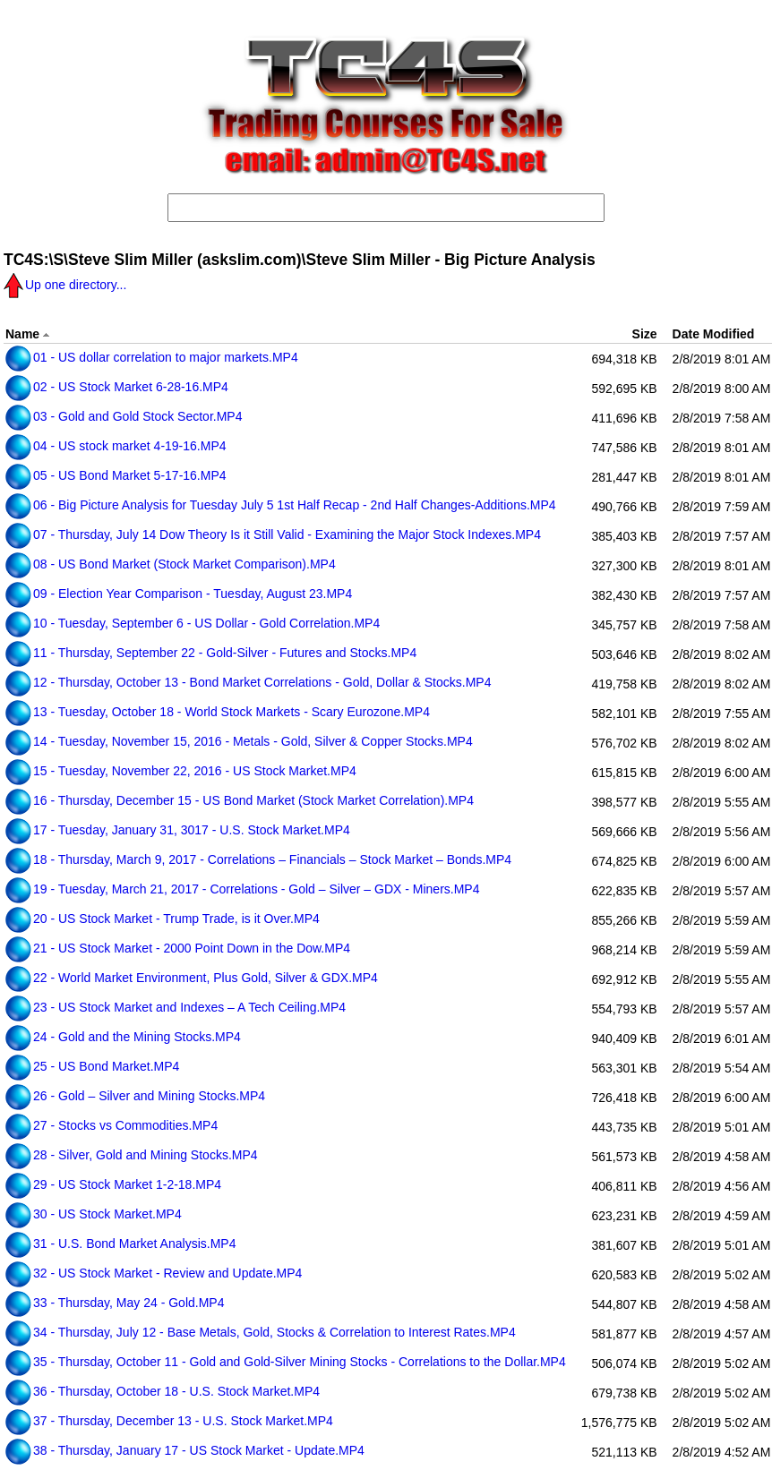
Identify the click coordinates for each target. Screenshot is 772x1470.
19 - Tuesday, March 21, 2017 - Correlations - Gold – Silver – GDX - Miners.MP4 (242, 889)
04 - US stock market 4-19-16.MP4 (116, 446)
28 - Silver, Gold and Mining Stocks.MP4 (131, 1155)
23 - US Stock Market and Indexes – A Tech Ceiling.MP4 (175, 1007)
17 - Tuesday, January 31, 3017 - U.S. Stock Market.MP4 (177, 830)
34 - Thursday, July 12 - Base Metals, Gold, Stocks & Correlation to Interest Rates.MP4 (260, 1332)
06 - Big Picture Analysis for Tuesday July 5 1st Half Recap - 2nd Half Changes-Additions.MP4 (280, 505)
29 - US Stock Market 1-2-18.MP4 (113, 1184)
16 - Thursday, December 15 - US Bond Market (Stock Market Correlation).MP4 (239, 800)
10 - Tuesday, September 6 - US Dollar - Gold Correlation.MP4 (192, 623)
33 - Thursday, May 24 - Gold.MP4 (114, 1302)
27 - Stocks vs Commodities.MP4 (111, 1125)
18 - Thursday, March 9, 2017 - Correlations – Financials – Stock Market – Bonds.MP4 (258, 859)
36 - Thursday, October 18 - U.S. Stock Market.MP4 (162, 1391)
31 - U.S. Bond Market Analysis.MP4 (120, 1243)
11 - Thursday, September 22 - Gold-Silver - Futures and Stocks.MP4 (210, 652)
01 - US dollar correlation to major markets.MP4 (151, 357)
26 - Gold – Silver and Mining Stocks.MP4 (135, 1096)
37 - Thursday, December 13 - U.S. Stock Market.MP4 (169, 1421)
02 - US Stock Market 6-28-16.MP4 (116, 387)
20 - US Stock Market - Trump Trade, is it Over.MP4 (162, 918)
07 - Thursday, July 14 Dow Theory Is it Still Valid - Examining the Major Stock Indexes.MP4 (273, 534)
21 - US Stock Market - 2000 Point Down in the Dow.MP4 (177, 948)
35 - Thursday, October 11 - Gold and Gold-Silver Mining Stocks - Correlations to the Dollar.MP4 (285, 1362)
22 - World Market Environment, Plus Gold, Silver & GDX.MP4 (191, 977)
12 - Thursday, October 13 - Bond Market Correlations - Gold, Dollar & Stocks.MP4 (248, 682)
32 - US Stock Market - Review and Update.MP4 (153, 1273)
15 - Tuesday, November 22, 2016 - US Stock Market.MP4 (180, 771)
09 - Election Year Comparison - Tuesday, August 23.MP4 (178, 593)
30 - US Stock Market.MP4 (93, 1214)
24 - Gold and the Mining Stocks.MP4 (123, 1037)
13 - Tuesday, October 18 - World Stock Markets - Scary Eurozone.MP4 (217, 712)
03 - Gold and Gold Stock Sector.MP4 (123, 416)
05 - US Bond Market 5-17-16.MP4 (116, 475)
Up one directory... (65, 285)
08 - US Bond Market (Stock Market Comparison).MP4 (170, 564)
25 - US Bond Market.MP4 (92, 1066)
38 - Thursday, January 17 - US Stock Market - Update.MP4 (185, 1450)
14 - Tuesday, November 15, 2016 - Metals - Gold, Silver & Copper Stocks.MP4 (239, 741)
